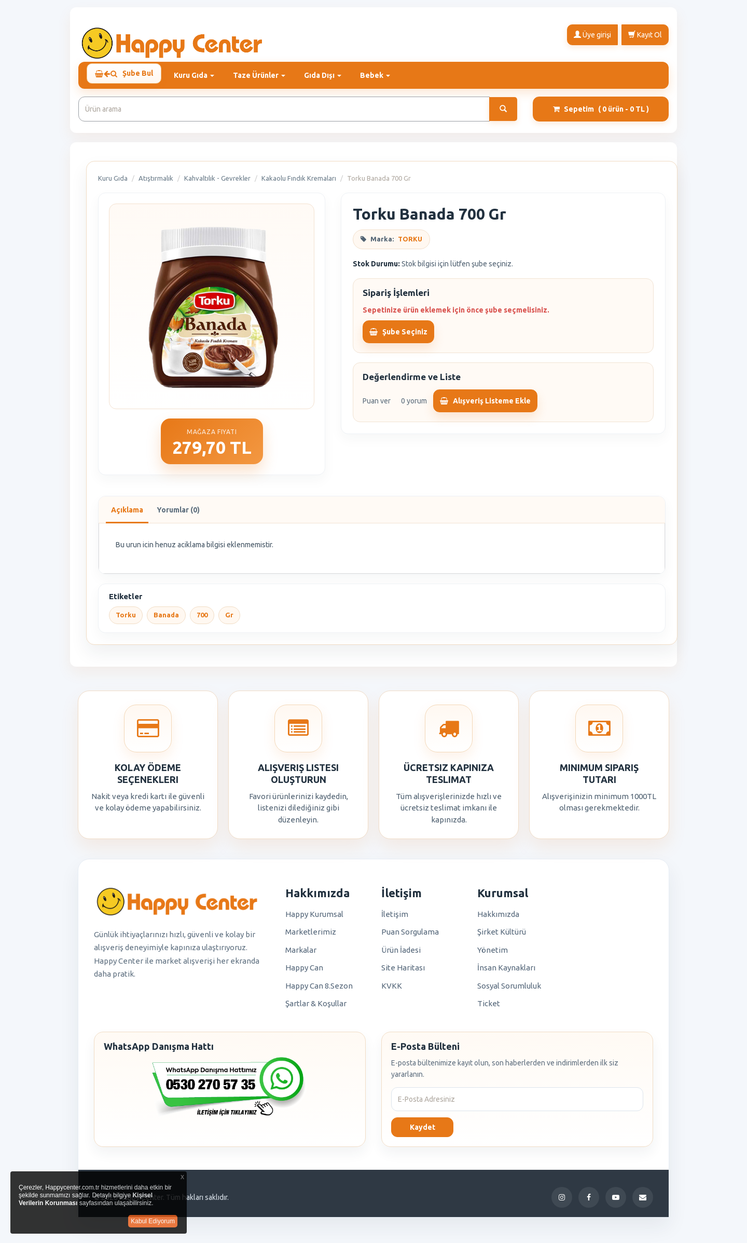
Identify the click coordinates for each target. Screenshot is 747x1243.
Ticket (488, 1008)
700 (202, 619)
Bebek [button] (381, 75)
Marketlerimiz (310, 936)
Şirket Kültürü (501, 936)
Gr (229, 619)
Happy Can (304, 972)
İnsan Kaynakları (506, 972)
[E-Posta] (642, 1202)
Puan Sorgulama (410, 936)
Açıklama (127, 514)
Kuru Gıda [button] (200, 75)
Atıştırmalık (156, 182)
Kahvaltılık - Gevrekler (217, 182)
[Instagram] (561, 1202)
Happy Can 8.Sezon (319, 990)
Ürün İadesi (401, 954)
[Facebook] (588, 1202)
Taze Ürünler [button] (265, 75)
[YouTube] (615, 1202)
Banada (166, 619)
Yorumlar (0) (178, 514)
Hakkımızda (498, 918)
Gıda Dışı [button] (329, 75)
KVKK (391, 990)
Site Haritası (403, 972)
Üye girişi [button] (592, 34)
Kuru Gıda (113, 182)
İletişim (394, 918)
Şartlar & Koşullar (316, 1008)
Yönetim (492, 954)
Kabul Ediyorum (153, 1221)
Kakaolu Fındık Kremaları (298, 182)
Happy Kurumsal (314, 918)
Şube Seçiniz (398, 336)
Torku (126, 619)
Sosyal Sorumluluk (509, 990)
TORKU (410, 243)
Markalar (300, 954)
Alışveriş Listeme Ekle (485, 405)
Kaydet (422, 1132)
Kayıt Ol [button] (645, 34)
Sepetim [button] (601, 114)
